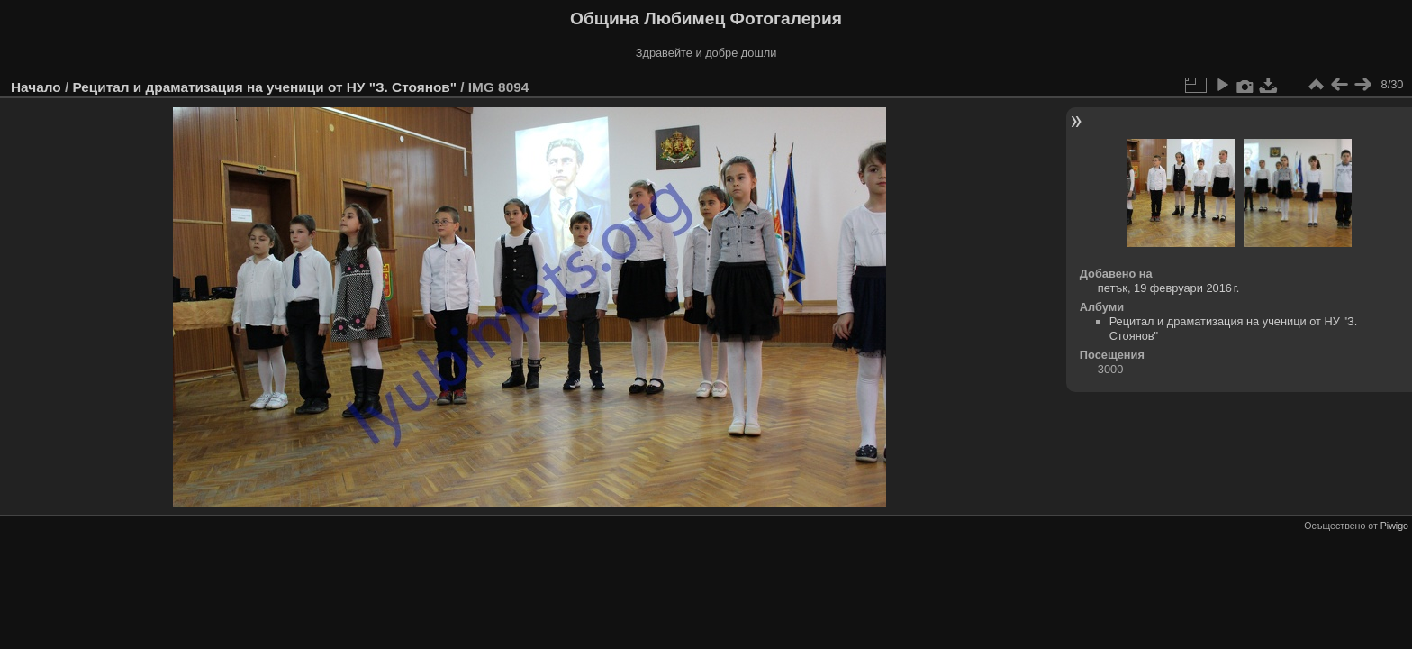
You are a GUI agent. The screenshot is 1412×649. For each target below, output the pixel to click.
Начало (36, 87)
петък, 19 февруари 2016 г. (1169, 288)
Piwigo (1394, 525)
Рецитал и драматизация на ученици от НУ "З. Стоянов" (264, 87)
